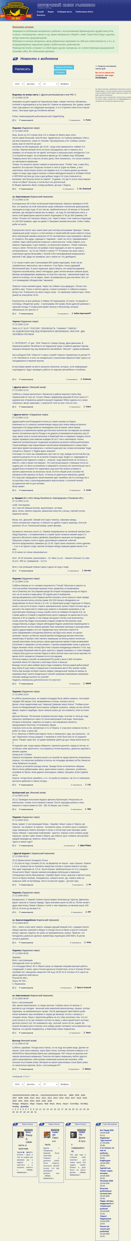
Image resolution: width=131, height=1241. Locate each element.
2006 (83, 1095)
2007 (14, 1098)
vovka (87, 490)
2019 (85, 1098)
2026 (49, 1101)
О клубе (40, 12)
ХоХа (87, 942)
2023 (32, 1101)
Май (46, 1104)
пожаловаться (74, 120)
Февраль (25, 1104)
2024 (38, 1101)
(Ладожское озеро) (26, 128)
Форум (51, 12)
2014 (55, 1098)
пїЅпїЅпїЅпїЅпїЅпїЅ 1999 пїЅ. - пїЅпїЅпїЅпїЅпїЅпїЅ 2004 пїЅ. (39, 1095)
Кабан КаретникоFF (81, 313)
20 (73, 1109)
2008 (20, 1098)
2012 (44, 1098)
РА (88, 885)
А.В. (88, 785)
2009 (26, 1098)
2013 (49, 1098)
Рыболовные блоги (84, 12)
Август (66, 1104)
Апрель (39, 1104)
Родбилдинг (105, 1161)
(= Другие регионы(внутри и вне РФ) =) (44, 94)
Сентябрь (74, 1104)
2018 (79, 1098)
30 (32, 1112)
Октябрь (84, 1104)
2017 (73, 1098)
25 (13, 1112)
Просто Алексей (82, 988)
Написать (22, 69)
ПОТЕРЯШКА (101, 78)
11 (40, 1109)
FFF (88, 912)
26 (17, 1112)
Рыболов (85, 379)
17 (62, 1109)
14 (51, 1109)
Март (32, 1104)
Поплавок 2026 (106, 1181)
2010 (32, 1098)
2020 (14, 1101)
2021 (20, 1101)
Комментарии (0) (26, 120)
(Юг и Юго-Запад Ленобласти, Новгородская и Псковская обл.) (48, 498)
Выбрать (65, 84)
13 (48, 1109)
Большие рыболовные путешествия (106, 1191)
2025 (44, 1101)
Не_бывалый (84, 189)
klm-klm (86, 571)
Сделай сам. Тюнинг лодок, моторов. (106, 1170)
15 (55, 1109)
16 (58, 1109)
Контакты (41, 15)
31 (35, 1112)
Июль (58, 1104)
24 (88, 1109)
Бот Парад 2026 (107, 1130)
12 (44, 1109)
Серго (87, 407)
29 (28, 1112)
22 (80, 1109)
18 (66, 1109)
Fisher (87, 120)
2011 (38, 1098)
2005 (77, 1095)
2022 (26, 1101)
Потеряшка (60, 72)
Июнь (52, 1104)
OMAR (87, 683)
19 (70, 1109)
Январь (15, 1104)
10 (36, 1109)
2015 (61, 1098)
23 (84, 1109)
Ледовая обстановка (64, 67)
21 (77, 1109)
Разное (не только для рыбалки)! (105, 1228)
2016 (67, 1098)
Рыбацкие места (64, 12)
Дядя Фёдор (84, 845)
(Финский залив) (29, 387)
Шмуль (86, 1069)
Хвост (87, 1033)
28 (24, 1112)
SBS (88, 809)
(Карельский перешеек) (32, 197)
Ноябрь (15, 1106)
